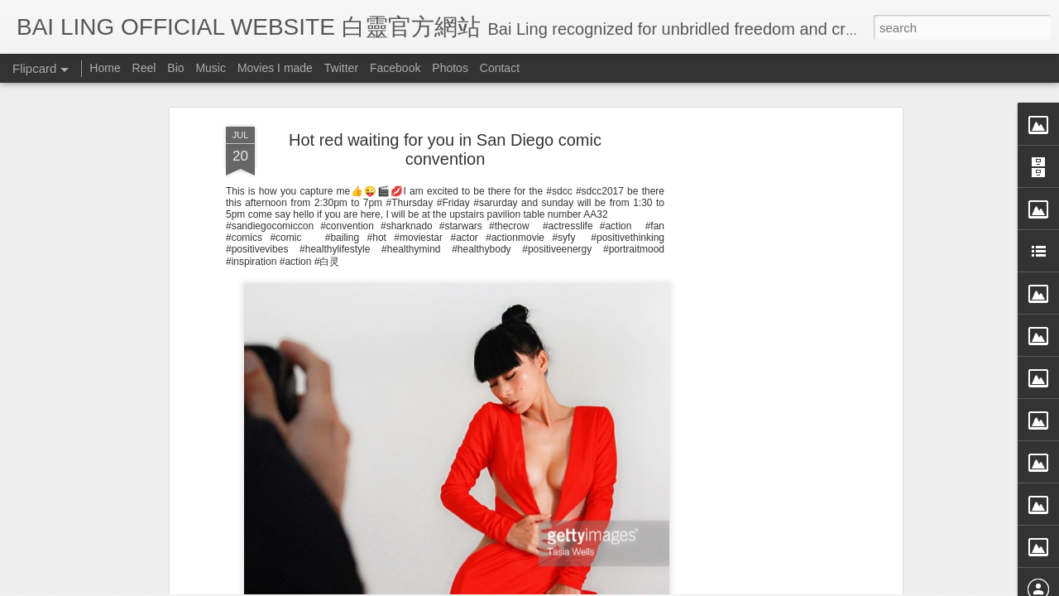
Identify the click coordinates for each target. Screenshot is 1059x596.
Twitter (341, 67)
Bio (175, 67)
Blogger (631, 585)
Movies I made (275, 67)
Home (104, 67)
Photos (450, 67)
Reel (144, 67)
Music (210, 67)
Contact (500, 67)
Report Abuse (680, 585)
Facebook (395, 67)
